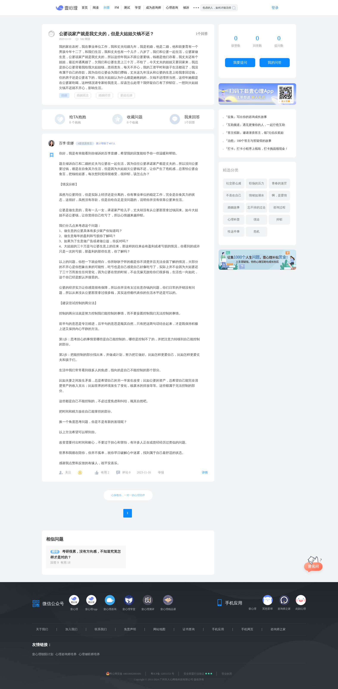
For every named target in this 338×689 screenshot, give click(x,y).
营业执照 (227, 673)
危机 (257, 231)
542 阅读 (85, 38)
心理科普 (234, 219)
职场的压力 (256, 183)
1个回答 (189, 122)
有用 (105, 472)
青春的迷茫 (279, 183)
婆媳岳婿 (126, 95)
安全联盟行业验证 (194, 673)
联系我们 (101, 629)
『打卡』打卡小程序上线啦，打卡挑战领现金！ (256, 148)
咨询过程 (279, 207)
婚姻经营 (105, 95)
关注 (68, 472)
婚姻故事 (234, 207)
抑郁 (279, 219)
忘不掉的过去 (256, 207)
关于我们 (42, 629)
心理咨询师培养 (66, 654)
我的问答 (275, 62)
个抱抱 (75, 122)
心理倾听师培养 (89, 654)
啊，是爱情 (279, 195)
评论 (126, 472)
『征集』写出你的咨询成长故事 (246, 117)
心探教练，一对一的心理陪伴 (128, 495)
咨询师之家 (278, 629)
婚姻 (64, 95)
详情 (205, 472)
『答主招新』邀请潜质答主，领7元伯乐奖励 (254, 132)
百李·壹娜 (67, 143)
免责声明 (130, 629)
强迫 (257, 219)
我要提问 (240, 62)
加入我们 (71, 629)
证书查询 (189, 629)
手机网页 (247, 629)
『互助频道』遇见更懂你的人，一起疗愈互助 (255, 124)
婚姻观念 (83, 95)
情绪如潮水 (256, 195)
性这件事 (234, 231)
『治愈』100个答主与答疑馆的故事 (248, 140)
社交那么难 (233, 183)
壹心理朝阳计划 (42, 654)
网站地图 (159, 629)
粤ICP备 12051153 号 (162, 673)
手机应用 (218, 629)
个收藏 (132, 122)
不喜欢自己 (233, 195)
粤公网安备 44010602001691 (123, 673)
